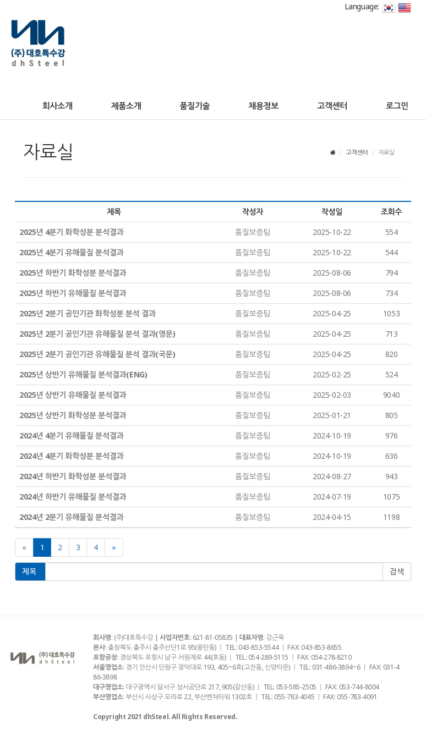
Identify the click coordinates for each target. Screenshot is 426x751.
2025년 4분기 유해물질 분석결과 (71, 252)
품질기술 (194, 105)
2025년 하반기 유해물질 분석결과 (72, 293)
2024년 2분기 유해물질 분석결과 (71, 517)
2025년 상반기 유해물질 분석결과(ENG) (83, 374)
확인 (397, 571)
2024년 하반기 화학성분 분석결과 (72, 476)
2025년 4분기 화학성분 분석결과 (71, 232)
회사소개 (57, 105)
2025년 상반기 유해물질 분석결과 (72, 395)
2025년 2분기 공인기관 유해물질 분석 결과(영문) (97, 333)
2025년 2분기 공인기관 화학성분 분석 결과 (87, 313)
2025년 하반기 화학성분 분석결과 (72, 272)
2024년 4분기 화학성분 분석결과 (71, 456)
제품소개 (126, 105)
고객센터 (332, 105)
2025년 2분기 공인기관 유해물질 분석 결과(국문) (97, 354)
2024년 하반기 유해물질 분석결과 (72, 496)
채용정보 (263, 105)
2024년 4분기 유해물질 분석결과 (71, 435)
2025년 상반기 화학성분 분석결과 (72, 415)
